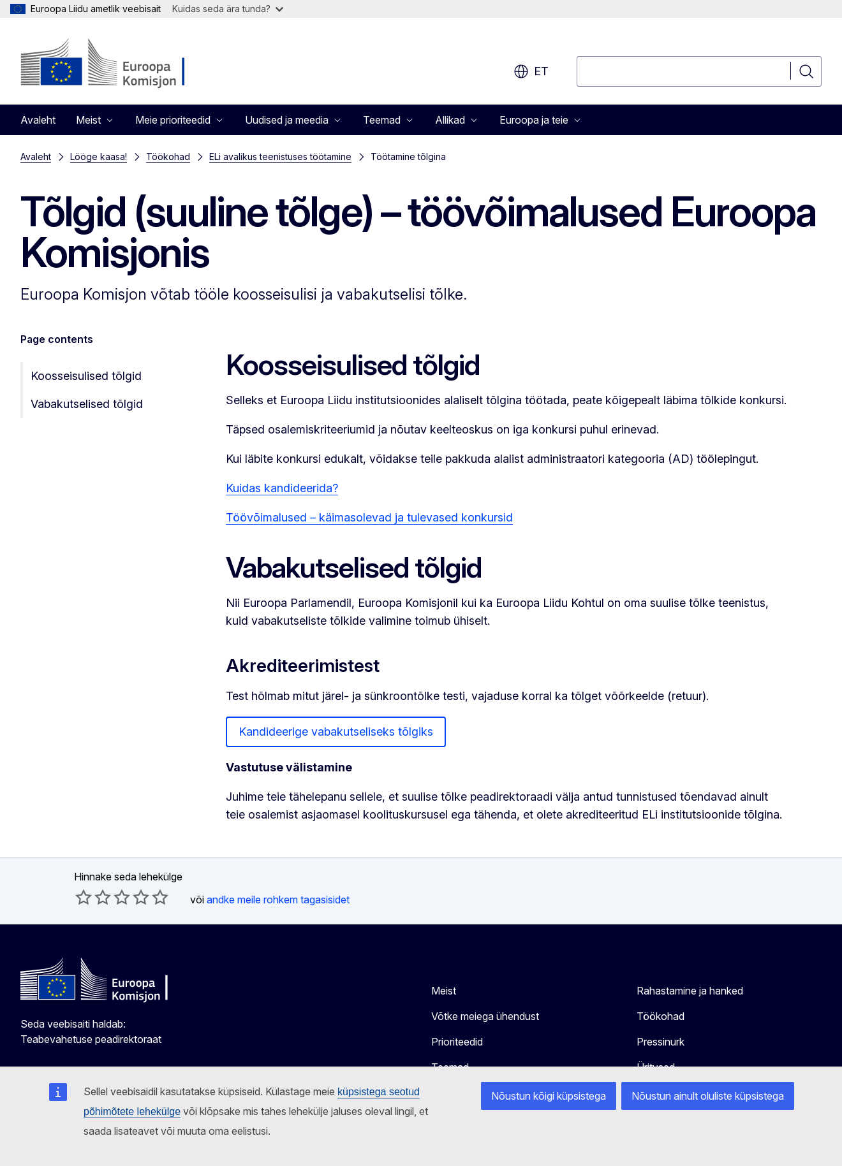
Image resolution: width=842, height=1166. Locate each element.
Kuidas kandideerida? (282, 488)
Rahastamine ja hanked (690, 990)
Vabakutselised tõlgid (87, 404)
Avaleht (37, 119)
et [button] (531, 71)
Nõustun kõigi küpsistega (548, 1095)
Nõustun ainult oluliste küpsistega (708, 1095)
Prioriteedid (457, 1041)
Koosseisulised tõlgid (86, 376)
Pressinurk (660, 1041)
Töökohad (168, 156)
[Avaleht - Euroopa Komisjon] (123, 63)
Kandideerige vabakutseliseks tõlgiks (336, 731)
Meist (443, 990)
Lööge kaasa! (98, 156)
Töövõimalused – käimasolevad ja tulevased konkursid (369, 517)
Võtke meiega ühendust (485, 1016)
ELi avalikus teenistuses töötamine (280, 156)
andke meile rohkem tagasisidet (278, 899)
